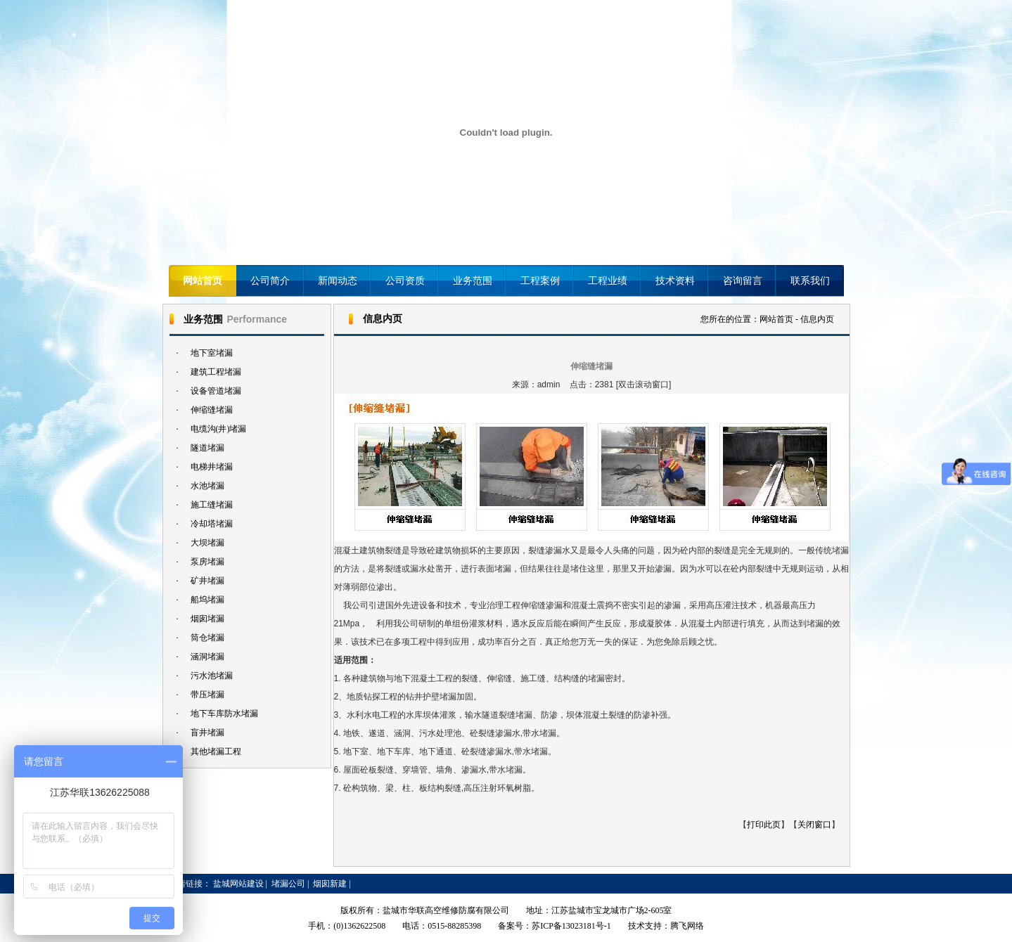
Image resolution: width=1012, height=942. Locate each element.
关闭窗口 (814, 825)
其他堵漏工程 (216, 751)
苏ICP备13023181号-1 (571, 926)
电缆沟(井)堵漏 (219, 429)
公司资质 (405, 281)
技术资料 (675, 281)
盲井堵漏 (207, 732)
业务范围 (472, 281)
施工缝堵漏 (212, 505)
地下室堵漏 (212, 353)
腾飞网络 (687, 926)
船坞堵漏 (207, 600)
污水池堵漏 (212, 675)
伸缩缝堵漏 (212, 410)
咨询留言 (742, 281)
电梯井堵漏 (212, 467)
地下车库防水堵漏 (224, 713)
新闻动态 (337, 281)
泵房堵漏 (207, 562)
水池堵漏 (207, 486)
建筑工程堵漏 (216, 372)
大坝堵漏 (207, 543)
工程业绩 (607, 281)
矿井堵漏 (207, 581)
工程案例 (540, 281)
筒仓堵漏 (207, 638)
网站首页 (202, 281)
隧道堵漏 (207, 448)
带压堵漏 (207, 694)
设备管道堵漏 (216, 391)
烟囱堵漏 (207, 619)
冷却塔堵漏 (212, 524)
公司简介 (270, 281)
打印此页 (764, 825)
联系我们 (810, 281)
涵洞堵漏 (207, 657)
